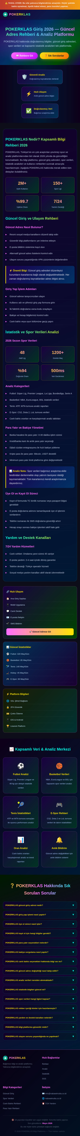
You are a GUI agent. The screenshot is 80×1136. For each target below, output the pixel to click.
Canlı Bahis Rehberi (12, 1103)
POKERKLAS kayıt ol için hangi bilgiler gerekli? (40, 937)
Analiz (45, 1069)
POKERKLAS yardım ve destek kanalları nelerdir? (40, 1022)
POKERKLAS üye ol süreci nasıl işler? (40, 928)
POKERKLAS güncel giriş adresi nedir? (40, 909)
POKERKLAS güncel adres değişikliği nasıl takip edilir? (40, 975)
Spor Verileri (8, 1098)
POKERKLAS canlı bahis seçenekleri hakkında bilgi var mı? (40, 965)
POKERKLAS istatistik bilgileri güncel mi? (40, 993)
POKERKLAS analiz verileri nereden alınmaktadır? (40, 984)
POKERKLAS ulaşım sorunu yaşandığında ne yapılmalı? (40, 1040)
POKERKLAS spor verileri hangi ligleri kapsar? (40, 1003)
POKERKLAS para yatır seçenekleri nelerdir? (40, 947)
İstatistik (45, 1074)
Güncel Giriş (8, 1093)
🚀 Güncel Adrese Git (44, 632)
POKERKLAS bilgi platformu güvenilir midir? (40, 1031)
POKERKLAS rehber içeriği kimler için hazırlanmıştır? (40, 1012)
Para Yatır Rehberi (11, 1108)
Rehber (45, 1064)
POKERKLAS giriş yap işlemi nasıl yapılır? (40, 919)
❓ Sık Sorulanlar (54, 55)
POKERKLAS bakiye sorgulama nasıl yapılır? (40, 956)
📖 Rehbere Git (24, 55)
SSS (44, 1079)
